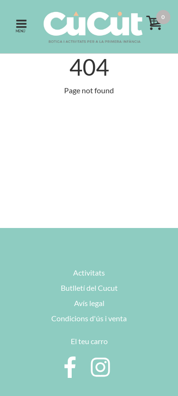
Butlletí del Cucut (89, 287)
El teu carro (89, 341)
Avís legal (89, 302)
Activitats (89, 272)
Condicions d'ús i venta (89, 318)
